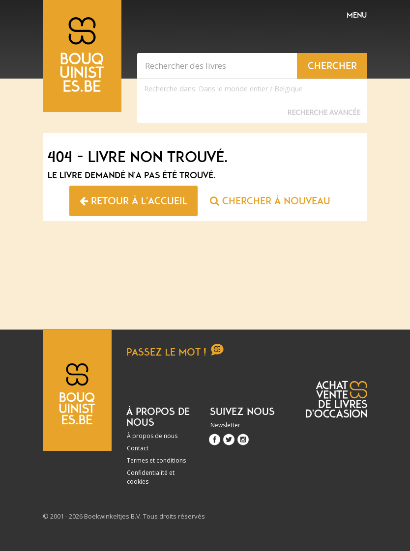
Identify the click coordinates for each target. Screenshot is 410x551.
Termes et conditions (156, 460)
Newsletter (225, 425)
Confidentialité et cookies (151, 477)
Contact (137, 448)
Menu (357, 15)
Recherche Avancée (323, 112)
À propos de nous (152, 436)
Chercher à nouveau (270, 201)
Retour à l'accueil (133, 201)
